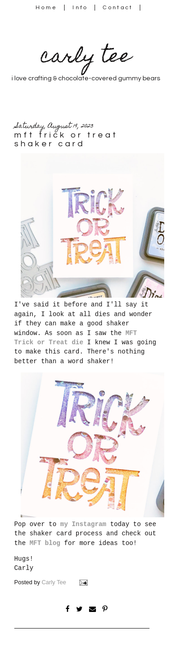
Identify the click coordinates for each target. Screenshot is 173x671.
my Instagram (83, 524)
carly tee (86, 58)
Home (46, 8)
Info (80, 8)
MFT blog (45, 543)
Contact (118, 8)
